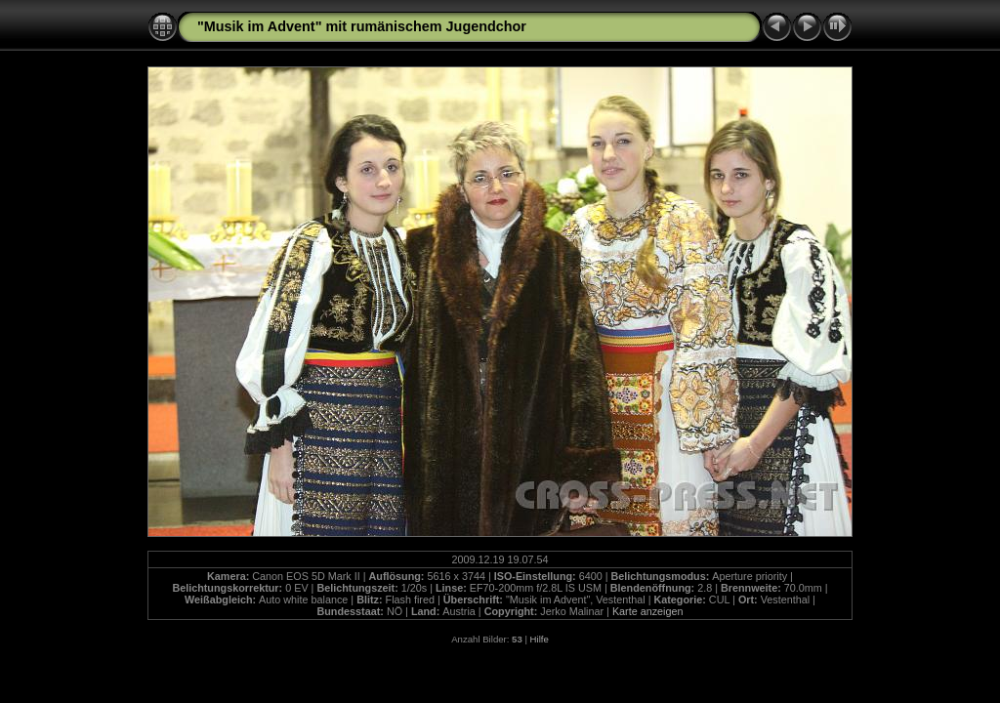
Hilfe (539, 639)
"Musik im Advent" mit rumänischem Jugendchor (361, 26)
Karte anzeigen (648, 611)
